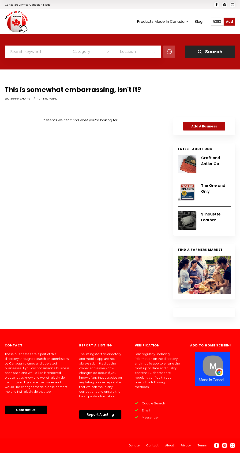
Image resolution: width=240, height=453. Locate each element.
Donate (134, 445)
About (169, 445)
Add (229, 21)
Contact (152, 445)
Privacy (186, 445)
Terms (202, 445)
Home (26, 98)
